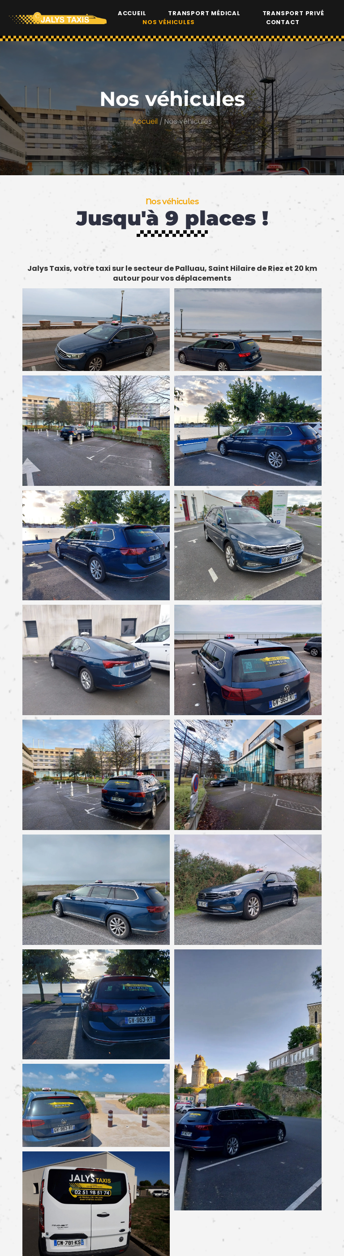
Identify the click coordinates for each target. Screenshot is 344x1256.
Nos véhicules (168, 20)
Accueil (132, 11)
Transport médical (204, 11)
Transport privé (293, 11)
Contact (283, 20)
